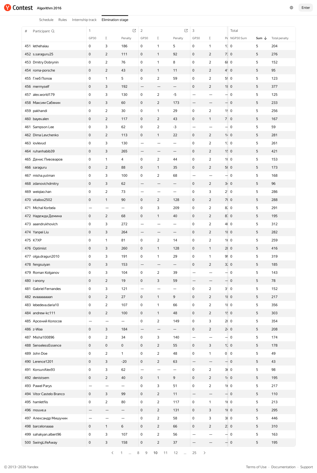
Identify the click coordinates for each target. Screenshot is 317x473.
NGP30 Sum (241, 38)
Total (236, 30)
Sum (261, 38)
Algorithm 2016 (49, 8)
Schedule (46, 20)
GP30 (95, 38)
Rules (62, 20)
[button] (44, 31)
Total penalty (282, 38)
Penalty (128, 38)
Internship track (84, 20)
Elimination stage (115, 20)
